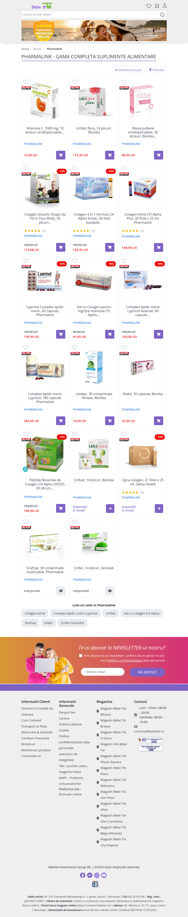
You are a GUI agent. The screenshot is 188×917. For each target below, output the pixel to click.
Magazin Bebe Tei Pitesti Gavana (111, 759)
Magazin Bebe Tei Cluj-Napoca (111, 842)
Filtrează (156, 70)
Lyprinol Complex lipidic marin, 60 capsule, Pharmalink (45, 311)
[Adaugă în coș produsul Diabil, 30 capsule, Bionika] (158, 420)
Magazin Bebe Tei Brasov (111, 723)
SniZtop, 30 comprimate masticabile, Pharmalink (45, 570)
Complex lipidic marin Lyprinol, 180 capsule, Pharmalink (45, 398)
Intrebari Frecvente (35, 738)
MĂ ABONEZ (147, 672)
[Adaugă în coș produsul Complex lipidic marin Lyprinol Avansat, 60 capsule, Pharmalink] (158, 334)
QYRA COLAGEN (72, 623)
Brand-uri (28, 744)
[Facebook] (82, 875)
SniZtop (30, 623)
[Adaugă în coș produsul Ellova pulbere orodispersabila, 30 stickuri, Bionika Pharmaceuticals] (158, 155)
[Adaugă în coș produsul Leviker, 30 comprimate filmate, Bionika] (109, 420)
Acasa (25, 49)
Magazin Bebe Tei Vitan (111, 806)
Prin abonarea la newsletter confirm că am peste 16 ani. (124, 655)
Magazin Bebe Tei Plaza (111, 771)
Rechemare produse (36, 750)
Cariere (64, 718)
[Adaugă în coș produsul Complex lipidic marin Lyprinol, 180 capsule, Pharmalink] (60, 420)
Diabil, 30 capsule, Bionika (143, 394)
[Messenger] (89, 875)
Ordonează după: (128, 70)
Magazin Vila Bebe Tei (112, 747)
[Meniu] (24, 6)
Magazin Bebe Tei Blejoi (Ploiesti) (111, 830)
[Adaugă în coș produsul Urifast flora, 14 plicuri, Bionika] (109, 155)
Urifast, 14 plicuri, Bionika (94, 480)
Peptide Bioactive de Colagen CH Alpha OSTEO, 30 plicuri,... (45, 484)
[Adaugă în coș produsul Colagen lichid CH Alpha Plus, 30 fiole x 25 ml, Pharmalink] (158, 247)
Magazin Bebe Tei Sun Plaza (111, 794)
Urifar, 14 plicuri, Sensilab (94, 568)
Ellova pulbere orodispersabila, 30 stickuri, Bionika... (143, 132)
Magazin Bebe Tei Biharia (111, 711)
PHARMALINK (33, 144)
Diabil (48, 623)
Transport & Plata (34, 726)
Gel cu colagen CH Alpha (141, 613)
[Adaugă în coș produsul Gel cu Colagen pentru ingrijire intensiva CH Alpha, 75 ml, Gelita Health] (109, 334)
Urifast (111, 613)
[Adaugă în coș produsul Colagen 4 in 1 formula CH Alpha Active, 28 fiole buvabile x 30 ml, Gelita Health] (109, 247)
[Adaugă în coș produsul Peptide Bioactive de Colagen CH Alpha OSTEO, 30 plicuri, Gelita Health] (60, 508)
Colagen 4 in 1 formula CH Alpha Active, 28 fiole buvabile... (94, 218)
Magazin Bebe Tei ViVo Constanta (111, 818)
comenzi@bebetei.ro (149, 731)
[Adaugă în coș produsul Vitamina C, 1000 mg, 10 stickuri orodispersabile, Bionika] (60, 155)
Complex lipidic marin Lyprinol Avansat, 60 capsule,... (143, 311)
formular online (70, 794)
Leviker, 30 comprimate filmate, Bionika (94, 396)
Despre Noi (67, 712)
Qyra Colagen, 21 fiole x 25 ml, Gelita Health (143, 482)
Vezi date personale (133, 660)
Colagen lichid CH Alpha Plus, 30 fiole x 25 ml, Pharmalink (143, 218)
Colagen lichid (35, 613)
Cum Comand (31, 720)
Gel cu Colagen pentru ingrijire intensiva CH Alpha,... (94, 311)
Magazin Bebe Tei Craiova (111, 735)
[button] (110, 508)
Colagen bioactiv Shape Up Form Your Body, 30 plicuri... (45, 218)
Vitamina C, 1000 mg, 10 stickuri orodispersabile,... (45, 130)
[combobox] (94, 15)
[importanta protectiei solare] (94, 30)
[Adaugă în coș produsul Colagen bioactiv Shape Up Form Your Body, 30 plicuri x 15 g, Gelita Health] (60, 247)
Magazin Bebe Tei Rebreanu (111, 783)
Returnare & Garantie (37, 732)
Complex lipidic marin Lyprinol (75, 613)
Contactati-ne (31, 756)
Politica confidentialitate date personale (74, 742)
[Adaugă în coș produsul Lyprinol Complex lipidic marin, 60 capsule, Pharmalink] (60, 334)
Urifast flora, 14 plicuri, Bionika (94, 130)
